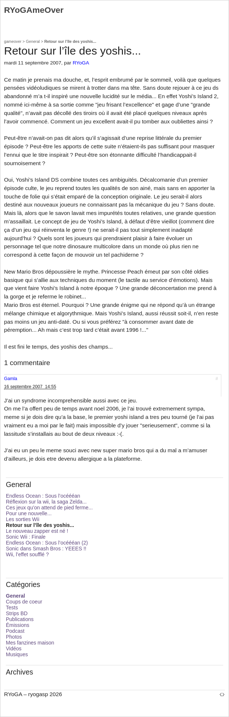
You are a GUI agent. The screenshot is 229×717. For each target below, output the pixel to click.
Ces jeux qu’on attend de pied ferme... (49, 507)
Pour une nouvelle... (29, 513)
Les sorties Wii (22, 519)
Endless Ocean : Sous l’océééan (43, 496)
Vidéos (14, 648)
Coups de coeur (24, 602)
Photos (14, 637)
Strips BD (17, 613)
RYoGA (81, 63)
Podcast (15, 631)
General (33, 41)
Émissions (17, 625)
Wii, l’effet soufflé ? (27, 554)
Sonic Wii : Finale (26, 537)
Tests (12, 607)
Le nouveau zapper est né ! (37, 531)
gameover (12, 41)
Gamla (10, 378)
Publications (20, 619)
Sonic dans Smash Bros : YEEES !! (46, 548)
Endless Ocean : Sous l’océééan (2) (47, 543)
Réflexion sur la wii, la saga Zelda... (46, 502)
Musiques (17, 654)
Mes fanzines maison (30, 643)
